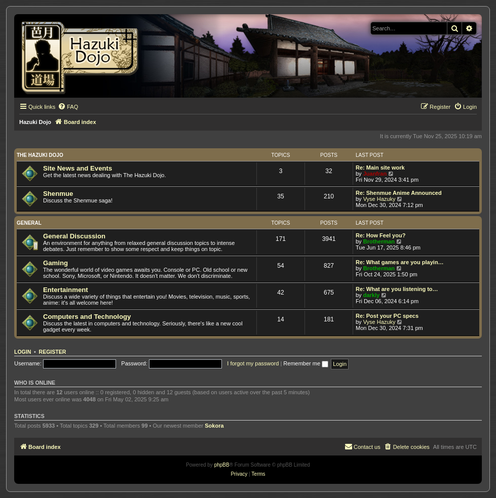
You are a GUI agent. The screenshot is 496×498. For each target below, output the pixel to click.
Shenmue (58, 193)
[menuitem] (68, 107)
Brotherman (379, 241)
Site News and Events (77, 168)
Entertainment (65, 290)
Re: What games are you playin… (400, 262)
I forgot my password (253, 363)
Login (22, 352)
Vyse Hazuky (379, 199)
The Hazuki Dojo (40, 155)
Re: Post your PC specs (387, 316)
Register (52, 352)
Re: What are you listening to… (397, 289)
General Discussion (74, 236)
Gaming (55, 263)
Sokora (214, 426)
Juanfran (375, 174)
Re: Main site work (380, 167)
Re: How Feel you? (380, 235)
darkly (371, 295)
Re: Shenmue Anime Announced (399, 193)
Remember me (305, 363)
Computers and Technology (87, 316)
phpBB (222, 465)
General (29, 223)
